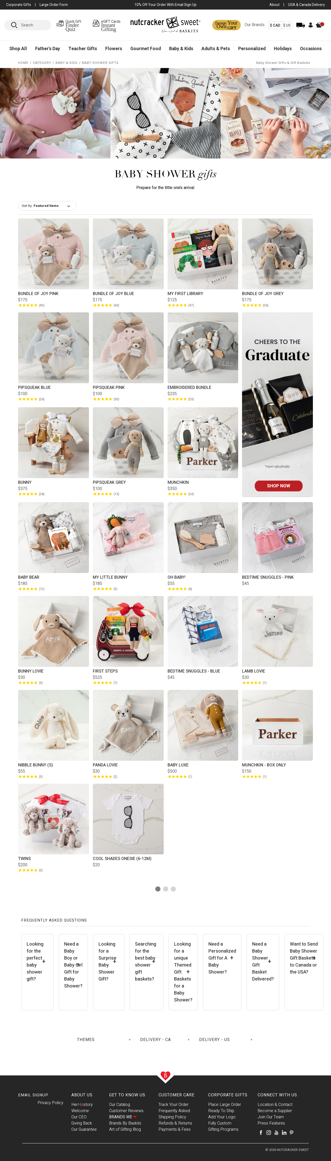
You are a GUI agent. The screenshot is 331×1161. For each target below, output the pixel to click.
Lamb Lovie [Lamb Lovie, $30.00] (253, 671)
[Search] (16, 25)
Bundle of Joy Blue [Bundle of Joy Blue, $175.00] (113, 294)
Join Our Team (271, 1117)
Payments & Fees (175, 1129)
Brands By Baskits (125, 1123)
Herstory (82, 1105)
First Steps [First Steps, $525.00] (105, 671)
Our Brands (255, 25)
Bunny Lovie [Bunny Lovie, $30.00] (30, 671)
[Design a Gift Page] (226, 25)
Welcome (80, 1111)
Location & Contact (275, 1105)
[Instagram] (269, 1132)
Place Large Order (224, 1105)
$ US (287, 25)
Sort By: (27, 205)
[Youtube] (276, 1132)
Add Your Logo (222, 1117)
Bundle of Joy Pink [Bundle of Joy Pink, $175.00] (38, 294)
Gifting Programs (223, 1129)
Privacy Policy (50, 1103)
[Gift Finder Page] (73, 25)
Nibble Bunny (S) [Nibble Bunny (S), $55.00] (35, 765)
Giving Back (81, 1123)
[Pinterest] (291, 1132)
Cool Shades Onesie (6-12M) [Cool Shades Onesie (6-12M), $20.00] (122, 859)
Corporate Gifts (227, 1095)
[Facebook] (261, 1132)
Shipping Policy (172, 1117)
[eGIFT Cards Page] (111, 25)
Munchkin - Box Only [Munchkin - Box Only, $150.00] (264, 765)
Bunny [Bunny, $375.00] (25, 482)
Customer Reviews (126, 1111)
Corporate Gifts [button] (18, 4)
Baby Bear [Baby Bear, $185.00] (28, 577)
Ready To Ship (221, 1111)
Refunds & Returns (175, 1123)
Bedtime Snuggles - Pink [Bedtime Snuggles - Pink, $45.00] (268, 577)
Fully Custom (219, 1123)
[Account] (310, 26)
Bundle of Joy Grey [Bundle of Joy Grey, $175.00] (263, 294)
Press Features (271, 1123)
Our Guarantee (84, 1129)
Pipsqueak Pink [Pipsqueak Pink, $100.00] (109, 388)
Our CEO (79, 1117)
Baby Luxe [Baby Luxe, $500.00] (178, 765)
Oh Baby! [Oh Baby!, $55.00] (176, 577)
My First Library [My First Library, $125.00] (185, 294)
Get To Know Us (127, 1095)
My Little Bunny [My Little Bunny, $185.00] (110, 577)
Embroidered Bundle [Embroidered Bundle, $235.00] (189, 388)
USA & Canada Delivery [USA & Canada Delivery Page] (306, 4)
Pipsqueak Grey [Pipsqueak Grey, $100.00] (109, 482)
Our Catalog (119, 1105)
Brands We (123, 1117)
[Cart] (321, 29)
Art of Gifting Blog (125, 1129)
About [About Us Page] (274, 4)
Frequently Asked (174, 1111)
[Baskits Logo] (165, 26)
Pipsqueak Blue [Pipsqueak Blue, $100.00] (34, 388)
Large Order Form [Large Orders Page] (54, 4)
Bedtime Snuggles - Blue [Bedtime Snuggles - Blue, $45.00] (194, 671)
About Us (82, 1095)
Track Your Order (174, 1105)
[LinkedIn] (284, 1132)
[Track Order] (300, 28)
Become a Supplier (275, 1111)
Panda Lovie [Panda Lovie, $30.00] (105, 765)
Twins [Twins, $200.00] (24, 859)
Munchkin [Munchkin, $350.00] (178, 482)
